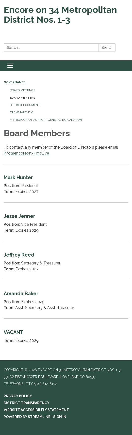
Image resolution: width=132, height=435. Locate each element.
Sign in (59, 417)
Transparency (21, 112)
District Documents (25, 105)
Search (107, 48)
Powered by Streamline (27, 417)
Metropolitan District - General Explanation (46, 120)
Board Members (22, 97)
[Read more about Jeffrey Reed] (66, 260)
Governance (15, 82)
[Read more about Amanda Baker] (66, 299)
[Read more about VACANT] (66, 334)
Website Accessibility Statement (36, 410)
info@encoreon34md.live (26, 153)
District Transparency (27, 403)
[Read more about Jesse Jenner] (66, 221)
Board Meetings (22, 90)
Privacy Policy (18, 396)
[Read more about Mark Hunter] (66, 183)
